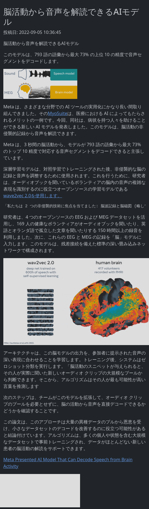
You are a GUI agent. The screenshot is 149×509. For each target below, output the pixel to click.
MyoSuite (57, 113)
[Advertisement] (40, 490)
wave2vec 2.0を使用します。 (32, 196)
